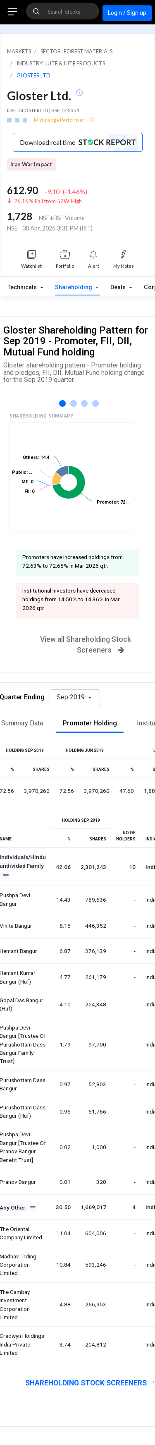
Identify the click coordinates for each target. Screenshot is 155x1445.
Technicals (22, 287)
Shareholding (74, 287)
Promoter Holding (90, 723)
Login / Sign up (127, 13)
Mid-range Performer (59, 120)
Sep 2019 (71, 697)
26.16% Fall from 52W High (48, 201)
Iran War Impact (31, 164)
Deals (118, 287)
